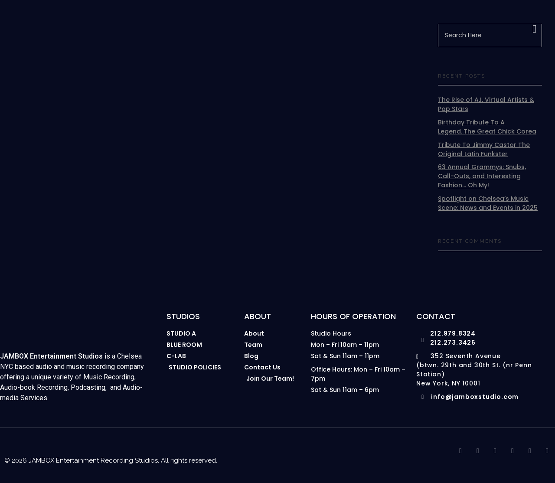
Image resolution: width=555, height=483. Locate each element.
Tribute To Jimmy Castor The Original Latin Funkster (484, 149)
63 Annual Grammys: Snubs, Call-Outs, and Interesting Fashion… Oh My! (482, 176)
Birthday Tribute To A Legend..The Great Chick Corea (487, 127)
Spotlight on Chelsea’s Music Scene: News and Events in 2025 (488, 203)
